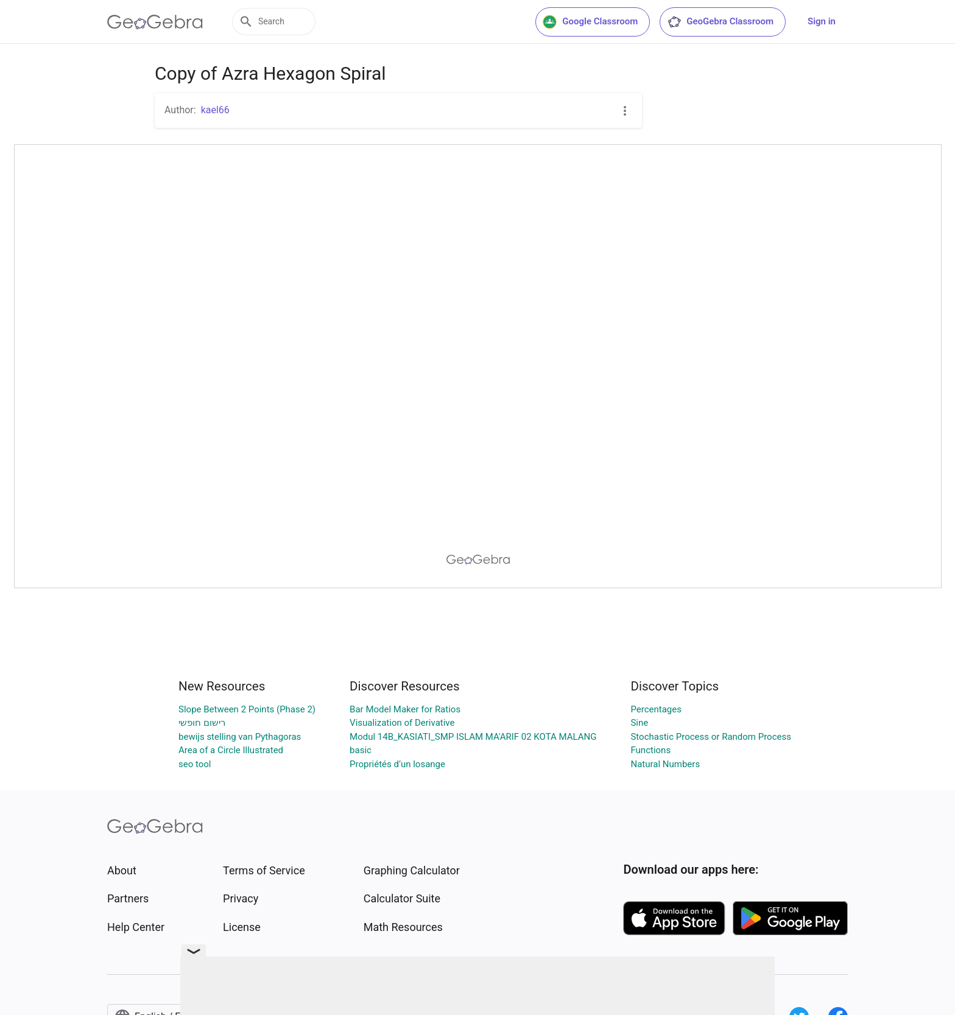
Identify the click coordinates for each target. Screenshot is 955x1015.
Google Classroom (590, 22)
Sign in (822, 21)
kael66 (215, 110)
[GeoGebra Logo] (155, 22)
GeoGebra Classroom (720, 22)
